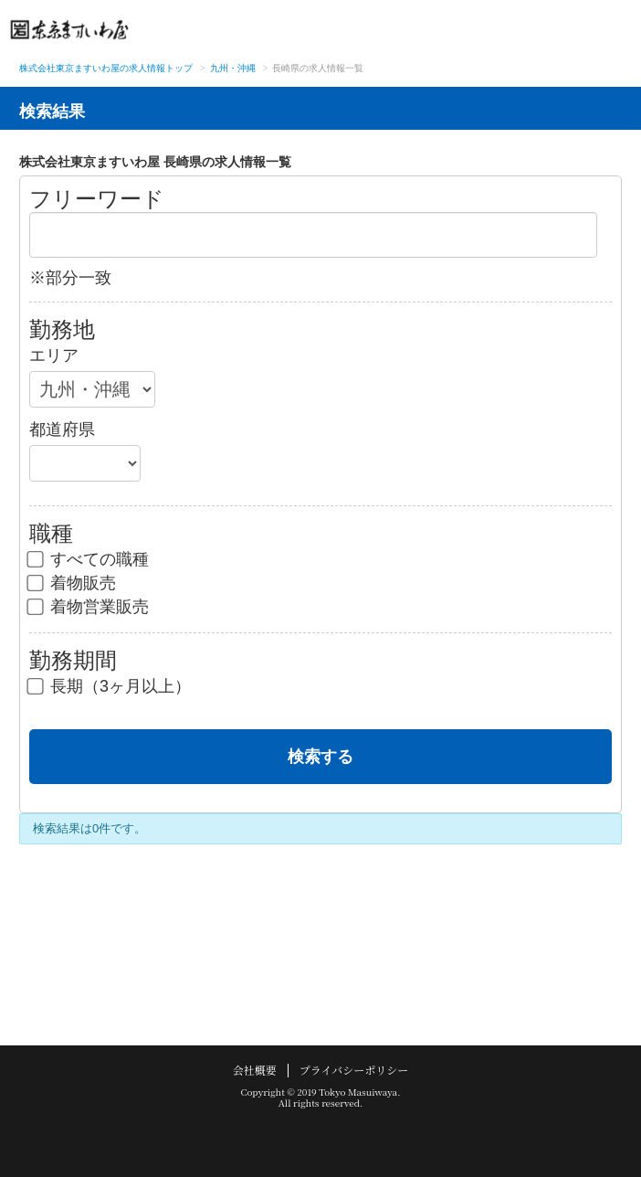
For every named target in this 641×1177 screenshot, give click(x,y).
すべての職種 (89, 559)
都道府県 (62, 429)
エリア (54, 355)
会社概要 (255, 1069)
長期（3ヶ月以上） (110, 686)
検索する (320, 757)
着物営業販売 (89, 607)
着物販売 (72, 583)
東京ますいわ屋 (69, 30)
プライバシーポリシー (353, 1069)
